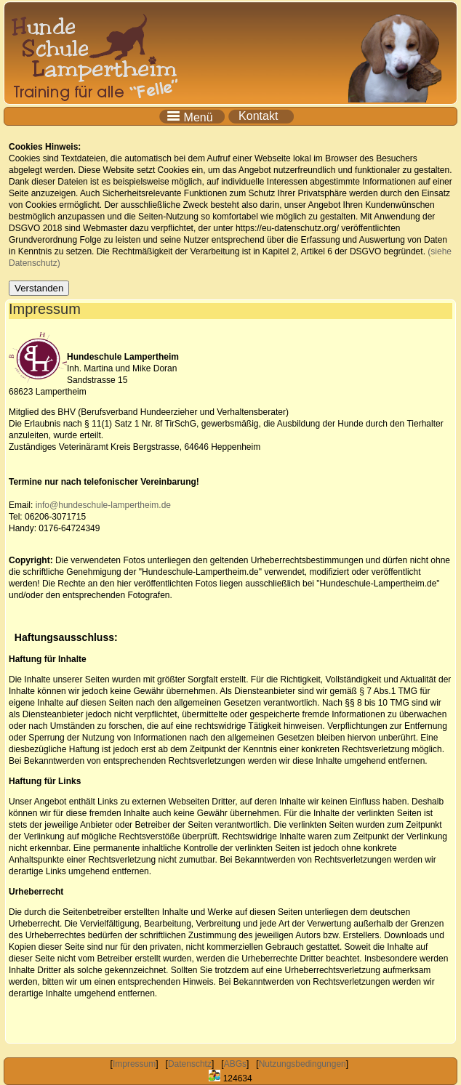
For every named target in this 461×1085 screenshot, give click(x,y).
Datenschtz (190, 1064)
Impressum (134, 1064)
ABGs (235, 1064)
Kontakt (261, 116)
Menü (193, 116)
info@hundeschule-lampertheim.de (103, 505)
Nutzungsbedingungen (302, 1064)
